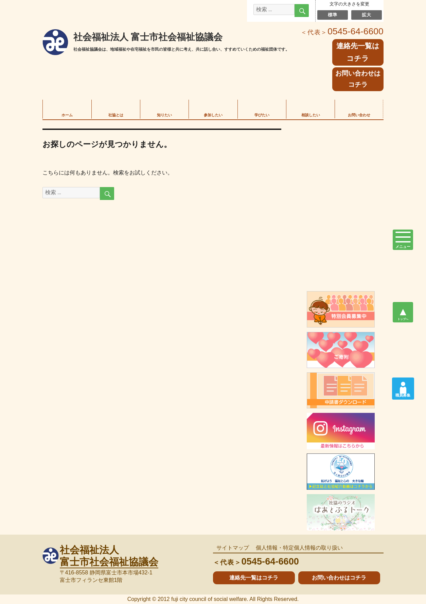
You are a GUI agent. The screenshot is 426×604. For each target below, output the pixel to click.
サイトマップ (232, 548)
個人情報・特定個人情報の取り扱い (299, 548)
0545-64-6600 (342, 31)
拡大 (366, 14)
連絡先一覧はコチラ (253, 578)
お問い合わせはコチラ (357, 79)
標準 (332, 14)
